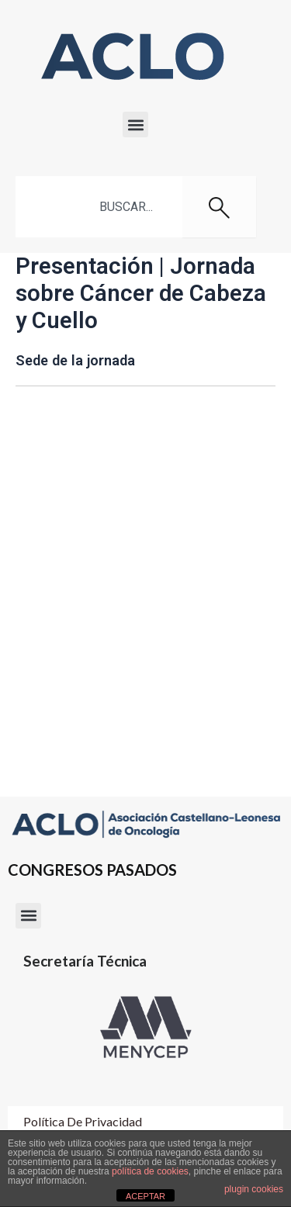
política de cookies (150, 1171)
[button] (135, 124)
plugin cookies (253, 1189)
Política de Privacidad (82, 1121)
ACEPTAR (145, 1196)
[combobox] (99, 206)
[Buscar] (219, 206)
